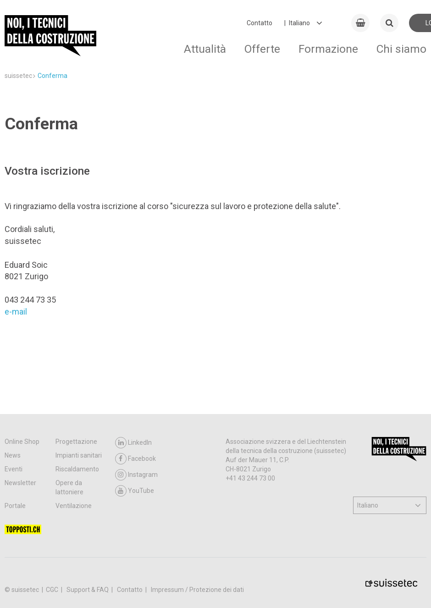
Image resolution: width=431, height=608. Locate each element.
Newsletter (20, 482)
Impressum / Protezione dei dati (197, 589)
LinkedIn (133, 442)
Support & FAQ (88, 589)
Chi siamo (401, 48)
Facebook (135, 458)
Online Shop (22, 441)
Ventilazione (73, 505)
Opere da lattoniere (69, 487)
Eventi (13, 469)
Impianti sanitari (78, 455)
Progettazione (76, 441)
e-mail (16, 311)
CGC (53, 589)
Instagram (136, 475)
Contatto (259, 23)
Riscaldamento (77, 469)
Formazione (328, 48)
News (13, 455)
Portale (15, 505)
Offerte (262, 48)
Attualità (205, 48)
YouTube (134, 491)
